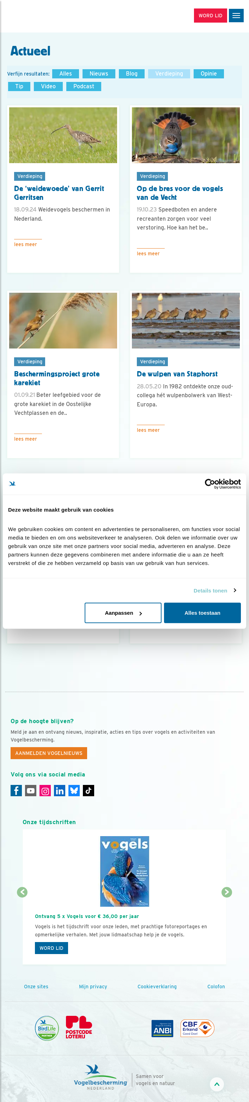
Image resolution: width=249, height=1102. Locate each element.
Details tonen (210, 590)
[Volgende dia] (226, 929)
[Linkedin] (59, 790)
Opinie (209, 73)
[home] (35, 16)
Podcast (83, 86)
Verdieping (169, 73)
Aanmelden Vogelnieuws (49, 753)
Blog (132, 73)
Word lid (51, 948)
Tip (19, 86)
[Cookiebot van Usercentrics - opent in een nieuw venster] (210, 483)
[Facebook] (16, 790)
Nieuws (99, 73)
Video (48, 86)
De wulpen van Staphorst (177, 374)
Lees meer (25, 244)
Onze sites (36, 986)
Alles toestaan (202, 613)
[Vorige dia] (22, 929)
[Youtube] (30, 790)
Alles (65, 73)
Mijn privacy (93, 986)
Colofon (216, 986)
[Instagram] (45, 790)
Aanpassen (123, 613)
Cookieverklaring (157, 986)
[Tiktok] (88, 790)
